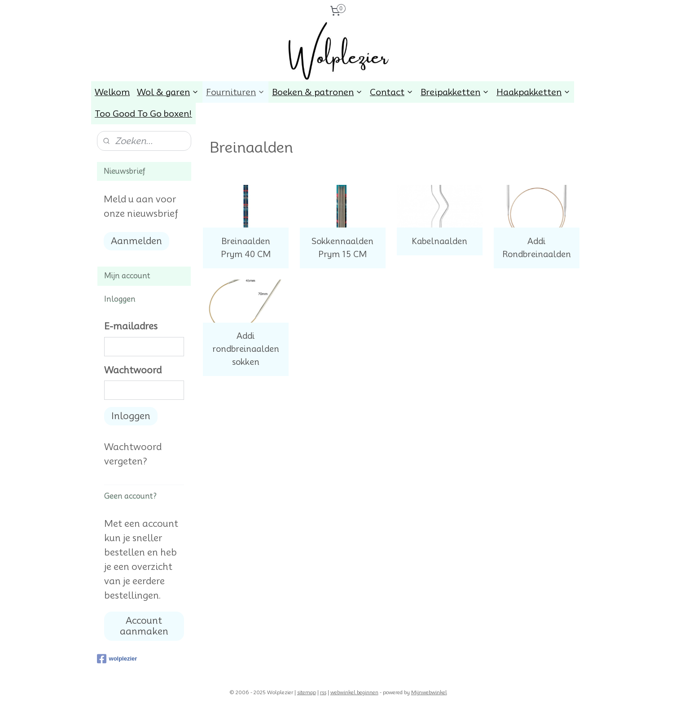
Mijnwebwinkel (429, 692)
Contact (391, 92)
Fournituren (235, 92)
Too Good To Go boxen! (143, 113)
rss (323, 692)
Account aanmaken (144, 626)
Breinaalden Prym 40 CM (245, 247)
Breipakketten (455, 92)
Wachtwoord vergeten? (133, 454)
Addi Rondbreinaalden (536, 247)
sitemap (306, 692)
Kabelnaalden (439, 241)
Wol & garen (168, 92)
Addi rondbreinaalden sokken (245, 349)
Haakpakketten (533, 92)
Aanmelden (136, 241)
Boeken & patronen (317, 92)
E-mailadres (131, 326)
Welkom (112, 92)
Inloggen (130, 416)
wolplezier (117, 658)
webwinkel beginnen (354, 692)
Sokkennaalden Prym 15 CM (342, 247)
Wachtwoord (133, 370)
